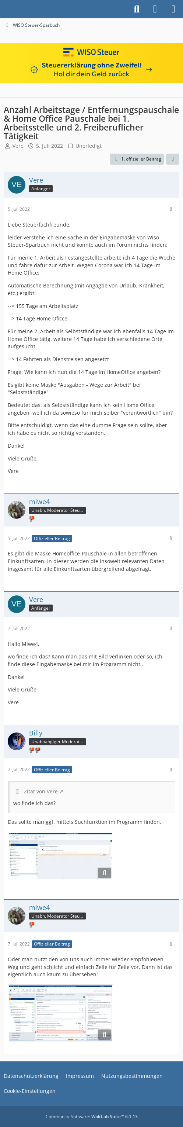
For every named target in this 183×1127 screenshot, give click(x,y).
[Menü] (173, 9)
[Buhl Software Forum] (3, 9)
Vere (18, 145)
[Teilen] (172, 159)
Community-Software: (92, 1116)
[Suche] (136, 9)
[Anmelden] (155, 9)
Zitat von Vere (41, 791)
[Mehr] (171, 209)
